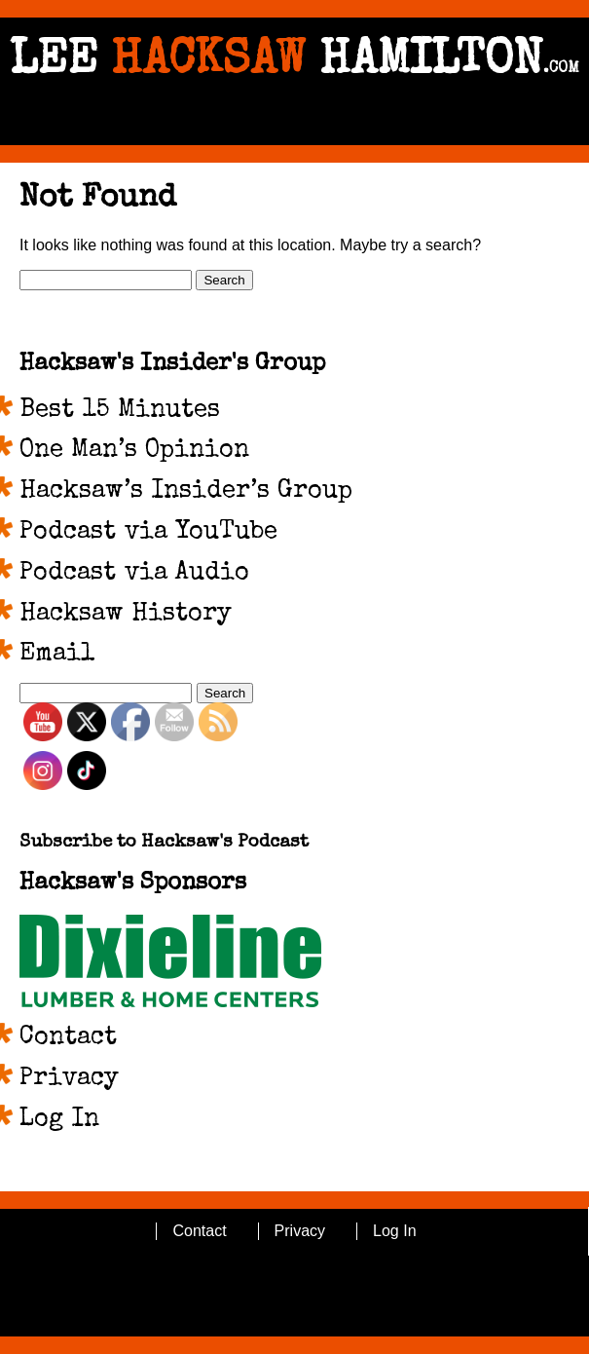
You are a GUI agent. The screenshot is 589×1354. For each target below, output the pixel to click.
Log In (59, 1120)
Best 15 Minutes (119, 411)
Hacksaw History (125, 614)
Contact (68, 1038)
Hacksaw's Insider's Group (172, 364)
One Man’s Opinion (134, 451)
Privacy (69, 1079)
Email (57, 654)
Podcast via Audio (134, 573)
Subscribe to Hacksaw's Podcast (164, 843)
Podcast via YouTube (148, 532)
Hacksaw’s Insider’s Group (185, 492)
